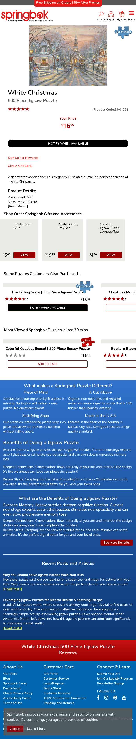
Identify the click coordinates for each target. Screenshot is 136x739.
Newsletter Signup (110, 683)
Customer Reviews (57, 693)
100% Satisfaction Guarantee (64, 698)
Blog (6, 678)
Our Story (10, 674)
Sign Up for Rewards (23, 158)
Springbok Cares (15, 683)
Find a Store (52, 688)
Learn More (36, 728)
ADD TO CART (47, 364)
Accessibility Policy (17, 698)
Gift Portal (50, 674)
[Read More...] (18, 206)
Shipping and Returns (58, 703)
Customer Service (56, 678)
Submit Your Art (108, 674)
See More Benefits (117, 542)
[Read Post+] (12, 589)
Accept (15, 729)
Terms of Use (12, 703)
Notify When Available (68, 143)
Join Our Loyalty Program (115, 678)
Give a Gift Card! (20, 166)
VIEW (24, 255)
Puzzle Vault (12, 688)
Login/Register (53, 683)
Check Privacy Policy (17, 693)
